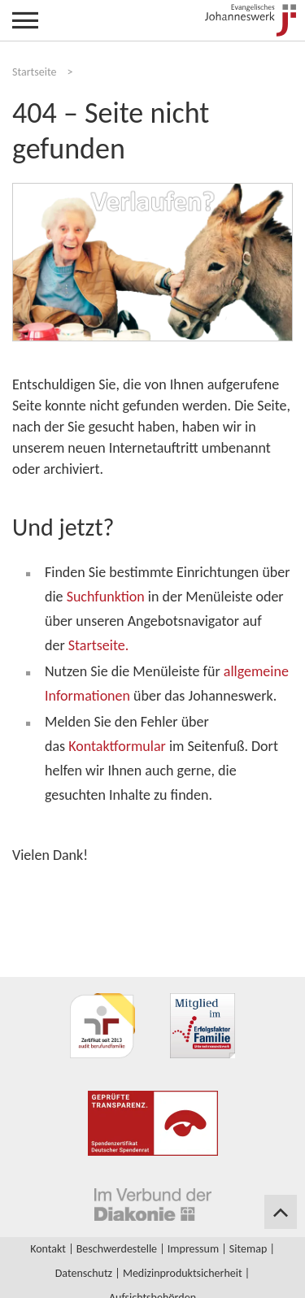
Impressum (193, 1249)
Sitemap (248, 1249)
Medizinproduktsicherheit (182, 1273)
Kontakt (48, 1249)
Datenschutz (83, 1273)
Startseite (34, 72)
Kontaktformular (117, 746)
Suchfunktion (106, 597)
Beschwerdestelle (116, 1249)
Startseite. (98, 645)
